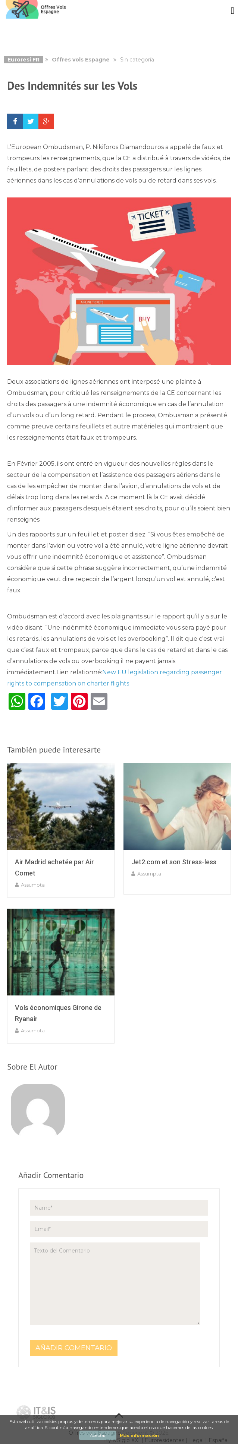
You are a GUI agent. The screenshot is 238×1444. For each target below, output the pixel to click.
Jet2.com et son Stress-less (173, 862)
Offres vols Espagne (81, 59)
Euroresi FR (23, 59)
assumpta (33, 885)
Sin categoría (137, 59)
